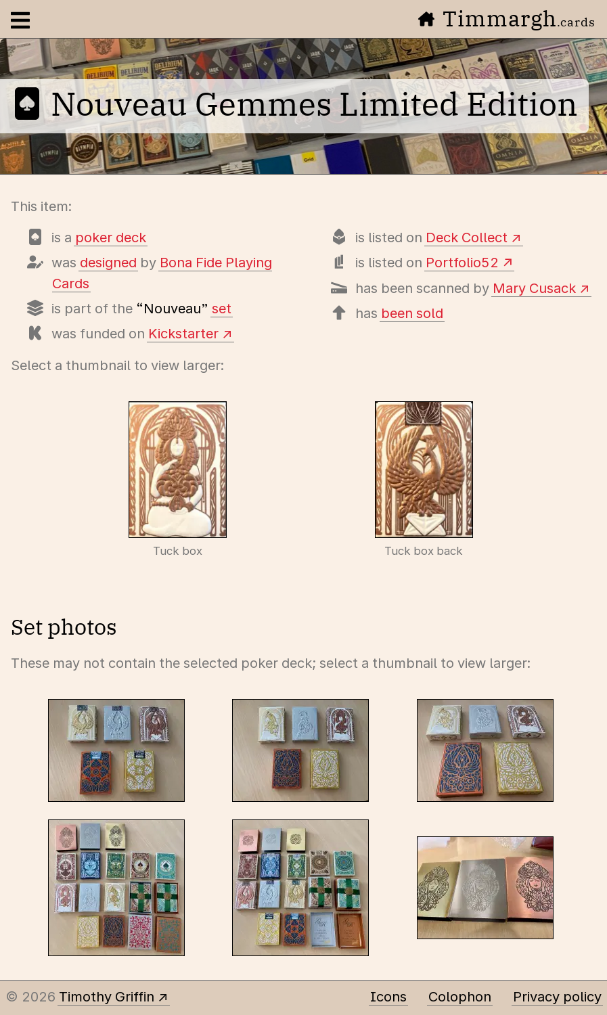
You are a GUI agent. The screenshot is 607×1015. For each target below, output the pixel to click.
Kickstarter (183, 333)
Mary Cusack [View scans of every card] (534, 288)
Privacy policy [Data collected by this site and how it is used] (557, 997)
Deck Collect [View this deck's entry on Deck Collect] (467, 237)
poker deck (110, 237)
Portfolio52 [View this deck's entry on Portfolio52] (462, 262)
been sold (412, 313)
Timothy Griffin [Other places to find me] (106, 997)
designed (108, 262)
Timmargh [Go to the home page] (506, 18)
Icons (388, 997)
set (221, 308)
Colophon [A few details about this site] (459, 997)
